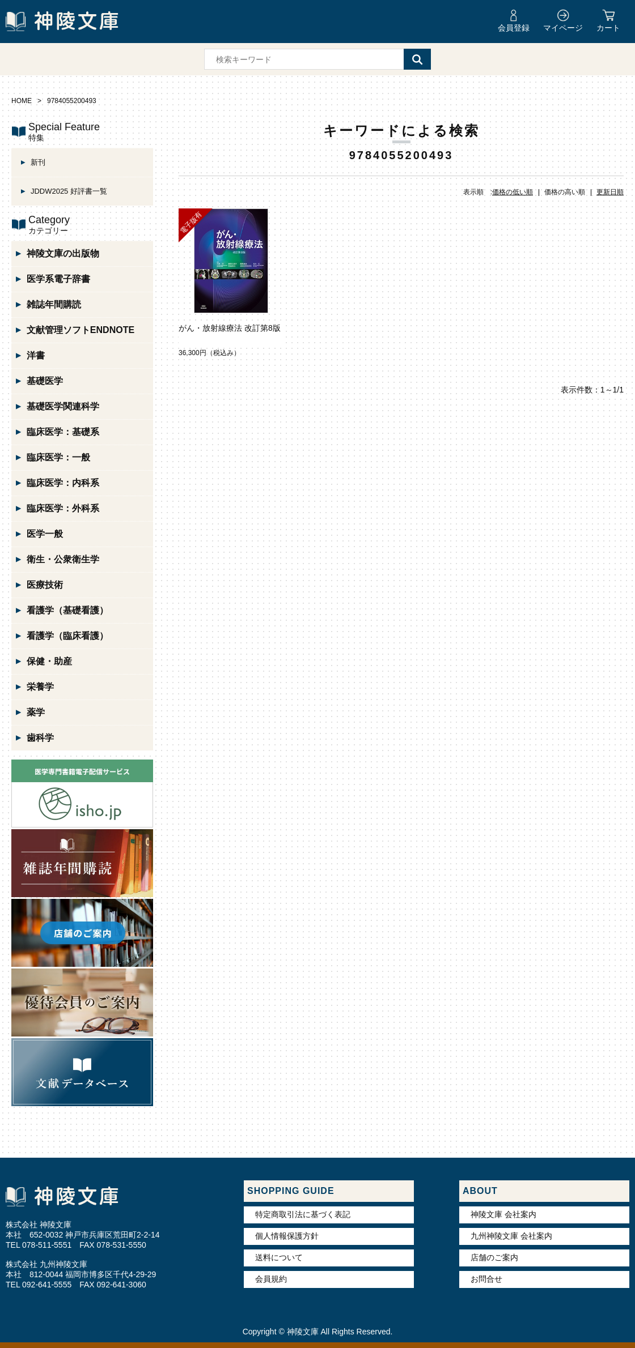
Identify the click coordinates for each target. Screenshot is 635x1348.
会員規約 (271, 1278)
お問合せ (486, 1278)
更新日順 (610, 192)
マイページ (563, 27)
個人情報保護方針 (287, 1235)
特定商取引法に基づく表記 (302, 1214)
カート (608, 27)
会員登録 (514, 27)
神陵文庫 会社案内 (503, 1214)
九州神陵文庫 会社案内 (511, 1235)
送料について (279, 1257)
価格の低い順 (512, 192)
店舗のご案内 (494, 1257)
